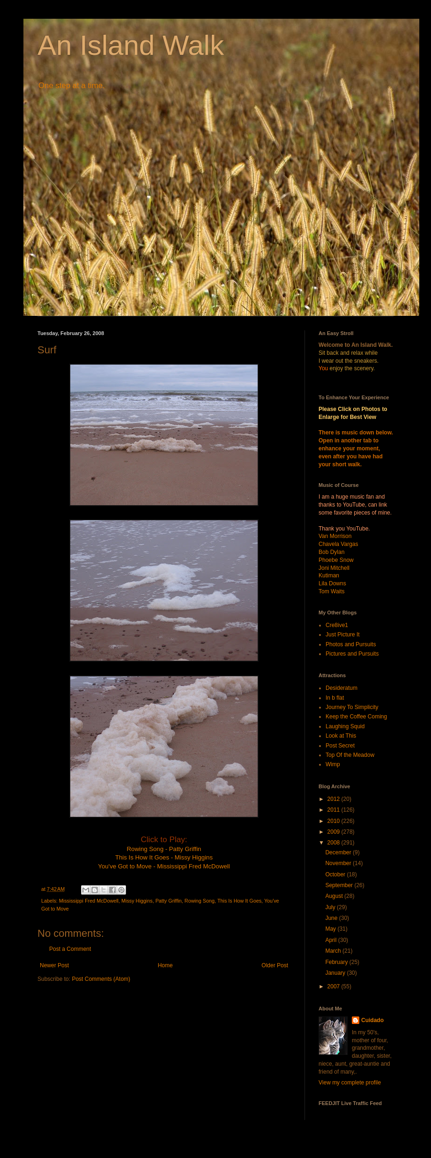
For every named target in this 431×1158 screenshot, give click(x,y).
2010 (334, 821)
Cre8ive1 (337, 625)
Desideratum (341, 688)
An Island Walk (130, 45)
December (339, 852)
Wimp (333, 764)
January (336, 973)
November (339, 863)
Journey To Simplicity (352, 707)
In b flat (335, 698)
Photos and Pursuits (351, 644)
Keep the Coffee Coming (356, 716)
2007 (334, 986)
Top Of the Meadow (350, 755)
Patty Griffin (169, 901)
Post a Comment (70, 949)
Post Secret (340, 745)
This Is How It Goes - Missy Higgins (164, 857)
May (331, 929)
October (336, 874)
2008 (334, 842)
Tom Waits (332, 591)
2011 (334, 810)
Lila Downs (332, 583)
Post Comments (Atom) (101, 979)
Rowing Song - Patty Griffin (164, 848)
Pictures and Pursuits (352, 653)
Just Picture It (343, 634)
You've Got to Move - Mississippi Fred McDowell (164, 866)
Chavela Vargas (338, 544)
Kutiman (329, 575)
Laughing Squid (345, 726)
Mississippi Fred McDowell (89, 901)
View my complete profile (350, 1082)
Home (165, 965)
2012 (334, 799)
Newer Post (54, 965)
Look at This (341, 735)
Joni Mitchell (334, 568)
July (331, 907)
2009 (334, 832)
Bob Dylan (331, 552)
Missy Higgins (137, 901)
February (337, 962)
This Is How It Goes (239, 901)
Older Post (274, 965)
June (332, 918)
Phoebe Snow (336, 560)
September (339, 885)
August (334, 896)
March (333, 951)
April (331, 940)
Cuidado (372, 1020)
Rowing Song (200, 901)
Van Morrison (335, 536)
